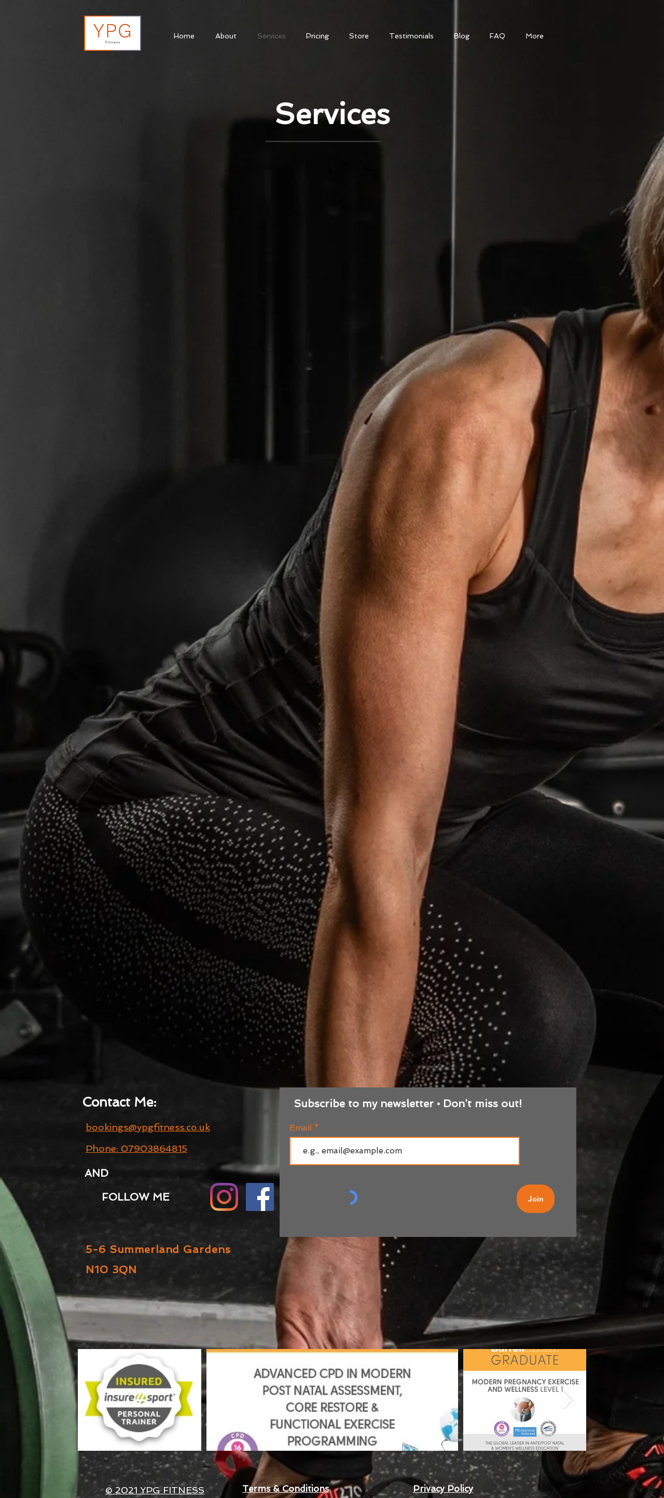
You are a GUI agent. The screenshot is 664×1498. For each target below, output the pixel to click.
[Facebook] (260, 1197)
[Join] (536, 1198)
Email (301, 1128)
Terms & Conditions (285, 1488)
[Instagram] (224, 1197)
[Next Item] (568, 1400)
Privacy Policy (443, 1488)
